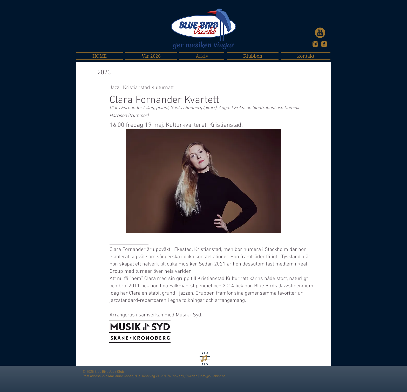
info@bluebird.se (213, 376)
